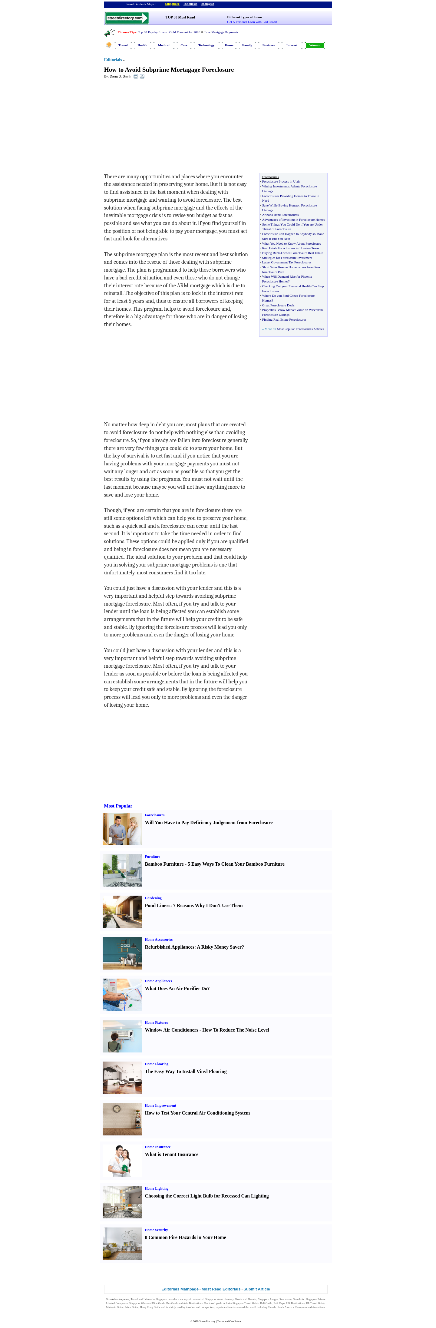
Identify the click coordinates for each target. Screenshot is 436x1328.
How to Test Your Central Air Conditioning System (197, 1112)
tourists (232, 1307)
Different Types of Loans (244, 17)
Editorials (113, 60)
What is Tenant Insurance (172, 1154)
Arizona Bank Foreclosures (280, 214)
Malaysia (207, 3)
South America (286, 1307)
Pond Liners (157, 905)
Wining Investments (275, 186)
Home (229, 45)
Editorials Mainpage (180, 1289)
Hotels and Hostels (245, 1299)
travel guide (215, 1303)
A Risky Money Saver (219, 947)
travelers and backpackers (200, 1307)
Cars (183, 45)
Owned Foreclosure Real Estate (302, 253)
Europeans (301, 1307)
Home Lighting (157, 1188)
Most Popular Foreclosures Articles (300, 329)
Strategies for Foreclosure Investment (287, 257)
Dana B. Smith (120, 76)
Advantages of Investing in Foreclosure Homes (293, 219)
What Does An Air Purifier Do (176, 988)
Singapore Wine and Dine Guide (147, 1303)
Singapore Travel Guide (246, 1303)
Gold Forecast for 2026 (184, 32)
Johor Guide (132, 1307)
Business (269, 45)
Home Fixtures (156, 1022)
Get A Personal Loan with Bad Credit (252, 22)
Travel (122, 45)
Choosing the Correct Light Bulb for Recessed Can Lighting (207, 1195)
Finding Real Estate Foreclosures (284, 319)
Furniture (152, 856)
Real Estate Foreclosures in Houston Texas (290, 248)
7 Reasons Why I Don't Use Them (208, 905)
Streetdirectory (207, 1321)
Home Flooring (157, 1064)
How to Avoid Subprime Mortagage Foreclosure (169, 69)
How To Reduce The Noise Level (235, 1029)
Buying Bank (271, 253)
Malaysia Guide (115, 1307)
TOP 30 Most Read (180, 17)
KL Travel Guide (315, 1303)
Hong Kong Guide (150, 1307)
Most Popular (118, 805)
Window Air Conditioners (171, 1029)
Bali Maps (279, 1303)
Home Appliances (158, 981)
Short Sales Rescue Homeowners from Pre (290, 267)
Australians (318, 1307)
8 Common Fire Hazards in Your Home (185, 1237)
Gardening (153, 898)
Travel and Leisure (141, 1299)
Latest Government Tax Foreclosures (286, 262)
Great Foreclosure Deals (278, 305)
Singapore (172, 3)
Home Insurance (158, 1147)
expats (219, 1307)
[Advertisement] (153, 127)
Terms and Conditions (229, 1321)
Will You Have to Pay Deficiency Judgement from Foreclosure (209, 822)
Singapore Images (268, 1299)
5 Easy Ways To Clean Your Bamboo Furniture (236, 864)
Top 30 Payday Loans (152, 32)
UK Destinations (295, 1303)
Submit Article (256, 1289)
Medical (164, 45)
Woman (314, 45)
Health (142, 45)
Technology (206, 45)
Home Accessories (159, 939)
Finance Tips (127, 32)
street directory (225, 1299)
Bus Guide (172, 1303)
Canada (272, 1307)
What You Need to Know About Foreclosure (291, 243)
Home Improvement (160, 1105)
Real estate (285, 1299)
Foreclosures (155, 815)
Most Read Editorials (221, 1289)
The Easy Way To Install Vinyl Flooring (186, 1071)
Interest (291, 45)
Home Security (156, 1230)
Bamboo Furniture (164, 864)
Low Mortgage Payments (221, 32)
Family (247, 45)
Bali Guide (266, 1303)
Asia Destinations (193, 1303)
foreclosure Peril (273, 272)
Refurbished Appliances (169, 947)
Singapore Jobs (114, 1311)
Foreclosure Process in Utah (281, 181)
